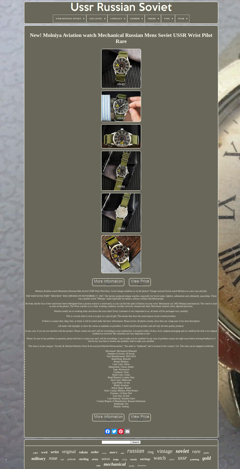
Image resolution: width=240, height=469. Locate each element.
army (95, 459)
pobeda (71, 459)
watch (160, 458)
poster (206, 453)
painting (194, 459)
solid (122, 453)
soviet (182, 451)
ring (151, 452)
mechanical (115, 464)
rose (53, 458)
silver (172, 459)
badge (116, 459)
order (95, 452)
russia (133, 459)
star (62, 459)
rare (196, 451)
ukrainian (142, 465)
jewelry (131, 466)
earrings (145, 459)
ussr (182, 458)
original (69, 451)
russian (135, 451)
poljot (35, 453)
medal (104, 453)
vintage (164, 451)
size (98, 465)
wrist (55, 452)
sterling (84, 459)
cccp (124, 459)
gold (206, 458)
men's (113, 452)
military (38, 458)
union (106, 459)
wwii (44, 452)
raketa (83, 452)
